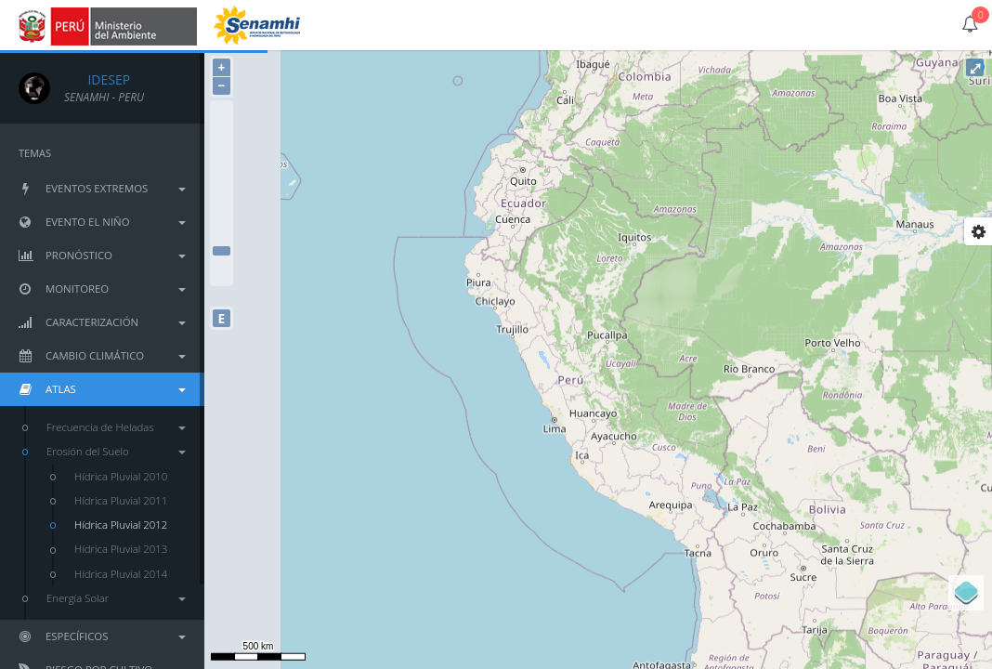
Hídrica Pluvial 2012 (120, 524)
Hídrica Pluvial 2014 (120, 574)
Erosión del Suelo (116, 451)
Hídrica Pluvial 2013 (120, 549)
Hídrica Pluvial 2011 (120, 500)
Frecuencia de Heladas (116, 427)
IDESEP (97, 79)
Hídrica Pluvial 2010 (120, 476)
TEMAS (35, 153)
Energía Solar (116, 598)
